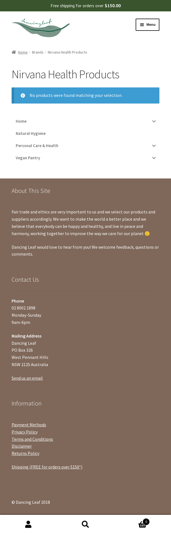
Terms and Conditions (32, 439)
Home (23, 52)
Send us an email (27, 378)
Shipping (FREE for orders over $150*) (47, 467)
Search (85, 524)
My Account (28, 524)
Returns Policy (25, 453)
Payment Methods (29, 424)
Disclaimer (22, 446)
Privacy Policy (25, 432)
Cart (132, 520)
